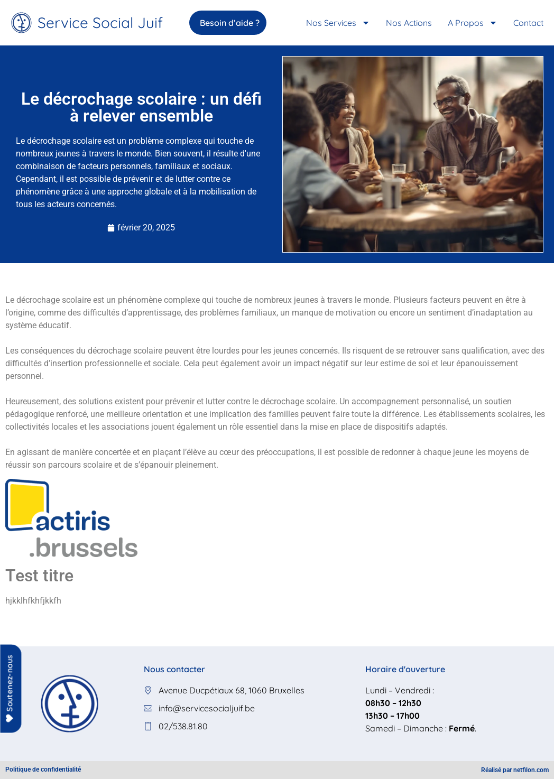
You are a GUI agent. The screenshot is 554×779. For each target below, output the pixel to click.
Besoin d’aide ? (236, 22)
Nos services (338, 23)
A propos (472, 23)
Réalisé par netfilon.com (515, 770)
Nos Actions (409, 22)
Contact (528, 22)
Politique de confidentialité (43, 769)
